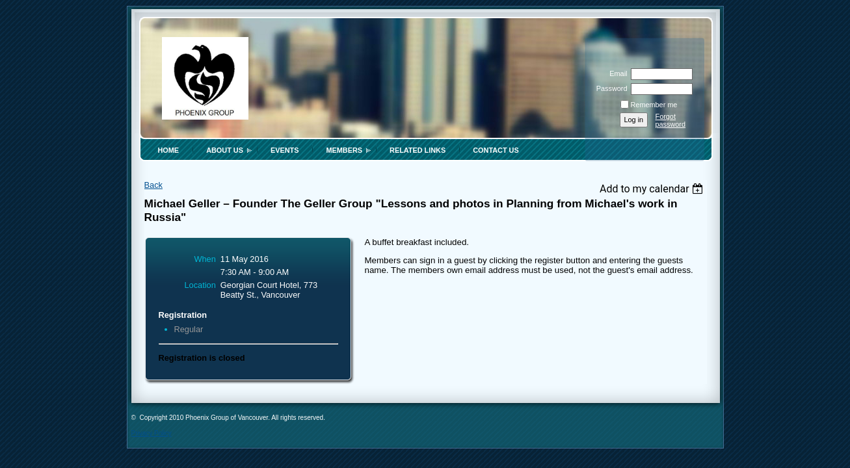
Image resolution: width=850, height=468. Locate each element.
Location (199, 285)
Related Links (417, 150)
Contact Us (495, 150)
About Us (224, 150)
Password (609, 88)
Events (285, 150)
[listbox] (653, 189)
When (204, 259)
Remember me (654, 105)
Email (616, 73)
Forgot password (671, 120)
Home (168, 150)
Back (153, 185)
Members (344, 150)
